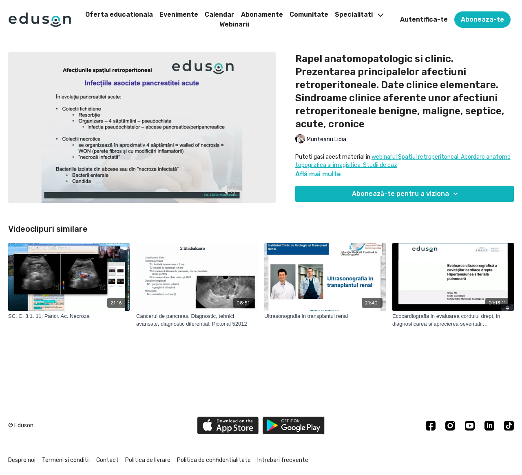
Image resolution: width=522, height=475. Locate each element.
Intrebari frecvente (282, 460)
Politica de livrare (147, 460)
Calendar (219, 14)
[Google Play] (293, 425)
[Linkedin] (489, 426)
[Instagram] (450, 426)
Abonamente (262, 14)
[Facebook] (431, 426)
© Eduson (20, 425)
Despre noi (21, 460)
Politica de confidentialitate (214, 460)
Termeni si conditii (66, 460)
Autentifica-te (424, 19)
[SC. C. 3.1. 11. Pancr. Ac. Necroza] (69, 316)
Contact (107, 460)
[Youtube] (470, 426)
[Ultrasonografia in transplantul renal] (325, 316)
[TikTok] (509, 426)
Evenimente (178, 14)
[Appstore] (228, 425)
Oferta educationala (119, 14)
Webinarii (234, 24)
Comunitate (309, 14)
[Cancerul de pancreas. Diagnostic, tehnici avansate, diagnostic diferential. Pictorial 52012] (197, 320)
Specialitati (359, 14)
